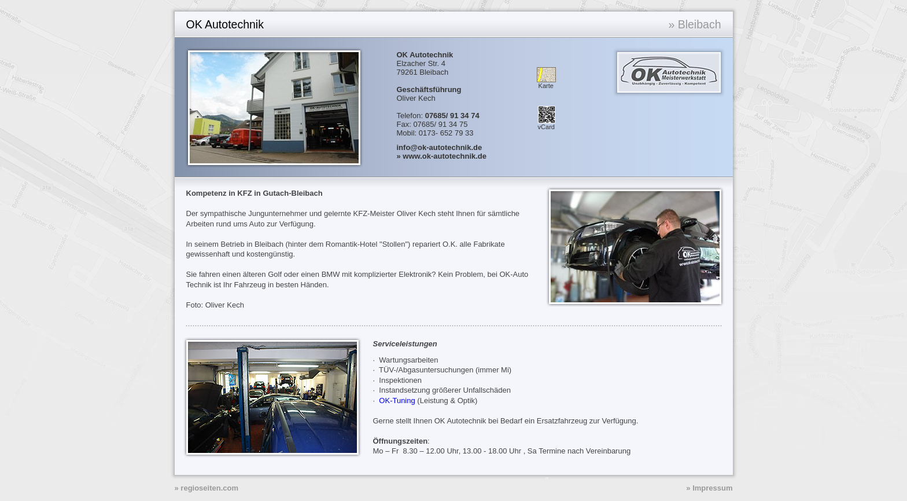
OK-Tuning (397, 400)
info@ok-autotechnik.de (439, 147)
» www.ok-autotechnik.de (442, 156)
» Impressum (709, 488)
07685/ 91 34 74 (452, 115)
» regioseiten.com (207, 488)
